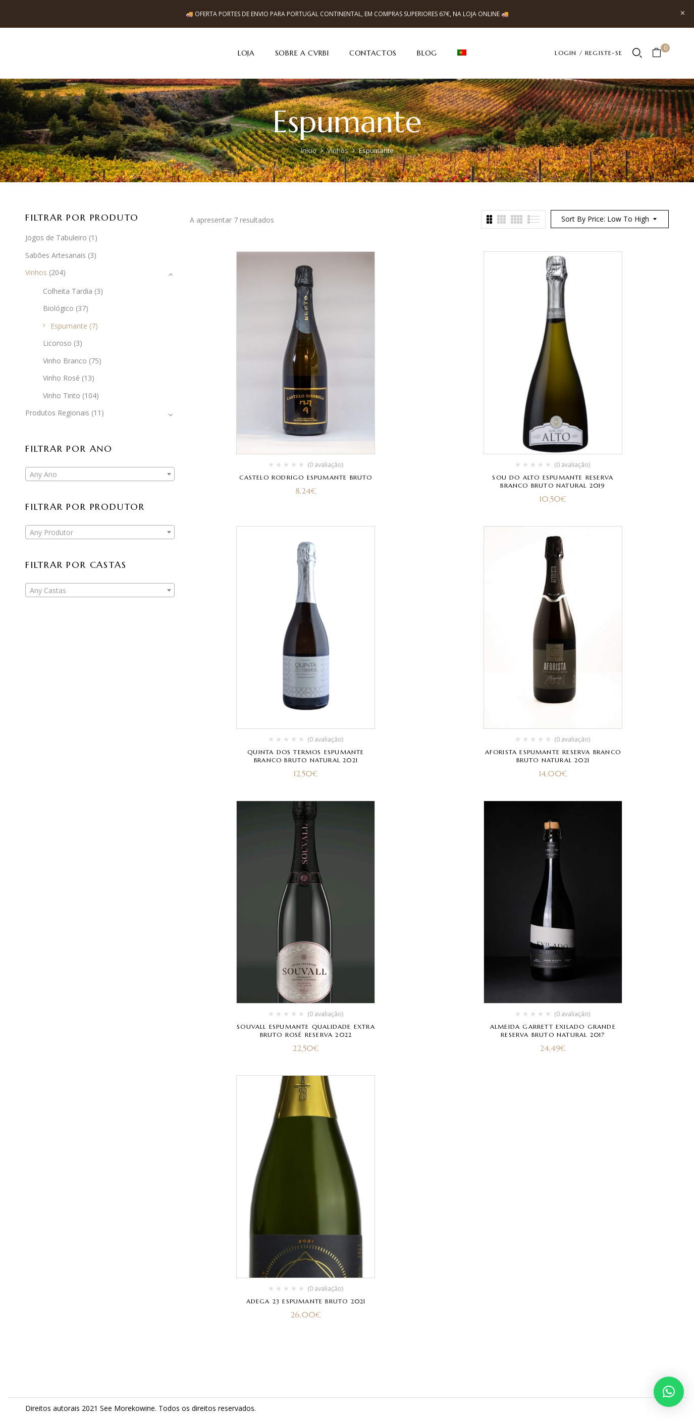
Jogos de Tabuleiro (56, 237)
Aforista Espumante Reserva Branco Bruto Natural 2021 (553, 756)
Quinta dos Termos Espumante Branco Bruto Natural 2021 (305, 756)
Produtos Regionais (57, 412)
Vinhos (337, 150)
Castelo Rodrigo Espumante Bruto (305, 477)
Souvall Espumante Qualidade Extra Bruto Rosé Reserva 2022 (306, 1030)
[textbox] (100, 474)
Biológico (58, 308)
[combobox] (100, 474)
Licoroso (57, 343)
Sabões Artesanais (55, 255)
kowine (143, 1408)
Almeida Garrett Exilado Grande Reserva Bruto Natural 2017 (553, 1030)
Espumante (68, 326)
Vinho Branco (65, 360)
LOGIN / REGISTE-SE (588, 53)
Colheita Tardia (67, 291)
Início (308, 150)
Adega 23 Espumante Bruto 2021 (306, 1301)
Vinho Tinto (61, 395)
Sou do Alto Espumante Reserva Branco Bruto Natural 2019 (552, 481)
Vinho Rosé (61, 378)
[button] (660, 53)
